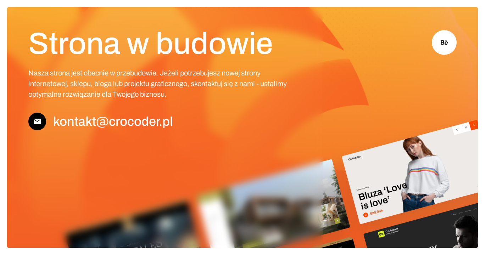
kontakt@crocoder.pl (113, 121)
